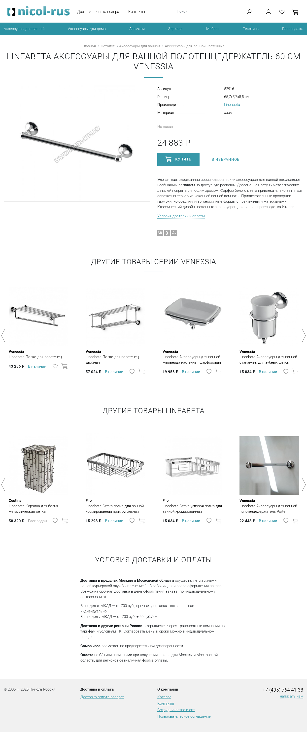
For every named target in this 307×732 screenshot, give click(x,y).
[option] (38, 333)
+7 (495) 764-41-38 (283, 690)
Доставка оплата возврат (99, 11)
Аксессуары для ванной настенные (195, 46)
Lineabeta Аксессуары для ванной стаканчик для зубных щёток (269, 357)
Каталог (107, 46)
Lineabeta (232, 104)
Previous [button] (4, 335)
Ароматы (137, 29)
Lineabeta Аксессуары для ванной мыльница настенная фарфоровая (192, 357)
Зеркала (175, 29)
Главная (89, 46)
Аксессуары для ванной (24, 29)
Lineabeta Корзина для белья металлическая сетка (38, 506)
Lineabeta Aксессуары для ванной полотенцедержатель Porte (269, 506)
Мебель (212, 29)
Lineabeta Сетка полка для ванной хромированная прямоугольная (115, 506)
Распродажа (292, 29)
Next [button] (303, 335)
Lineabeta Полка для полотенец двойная (115, 357)
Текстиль (251, 29)
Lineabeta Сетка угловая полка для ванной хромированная (192, 506)
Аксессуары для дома (87, 29)
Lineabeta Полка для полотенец (35, 354)
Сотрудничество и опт (176, 710)
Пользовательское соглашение (184, 716)
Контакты (136, 11)
